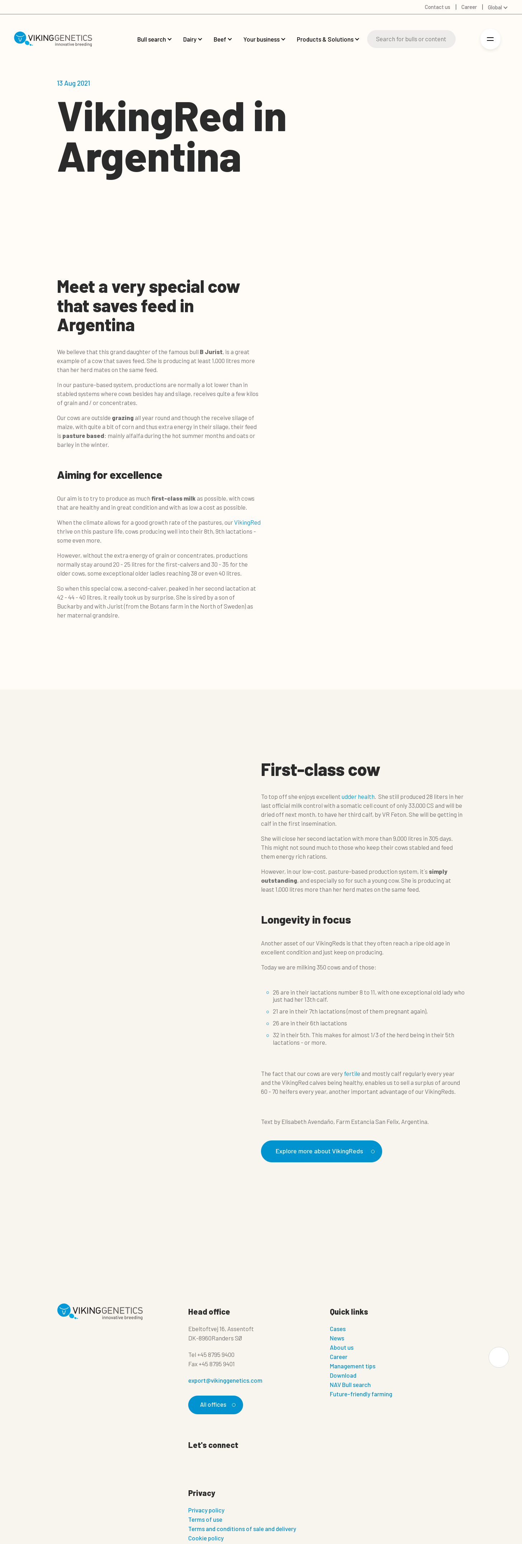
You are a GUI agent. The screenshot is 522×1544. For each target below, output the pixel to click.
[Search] (411, 39)
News (337, 1338)
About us (341, 1347)
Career (338, 1356)
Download (343, 1375)
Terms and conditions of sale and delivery (242, 1529)
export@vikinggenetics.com (225, 1380)
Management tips (352, 1366)
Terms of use (205, 1519)
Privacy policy (206, 1510)
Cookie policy (206, 1538)
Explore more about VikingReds (326, 1151)
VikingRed (247, 522)
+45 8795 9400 (215, 1354)
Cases (338, 1329)
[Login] (466, 39)
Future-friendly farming (361, 1394)
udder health (358, 796)
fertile (352, 1073)
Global (495, 7)
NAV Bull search (350, 1384)
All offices (217, 1405)
